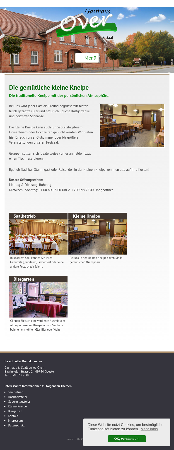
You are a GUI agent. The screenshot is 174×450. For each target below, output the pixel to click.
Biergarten (15, 411)
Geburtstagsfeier (19, 401)
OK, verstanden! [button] (126, 438)
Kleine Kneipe (17, 406)
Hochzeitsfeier (17, 397)
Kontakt (13, 416)
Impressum (15, 421)
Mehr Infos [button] (149, 429)
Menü (90, 58)
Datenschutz (16, 425)
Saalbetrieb (15, 392)
